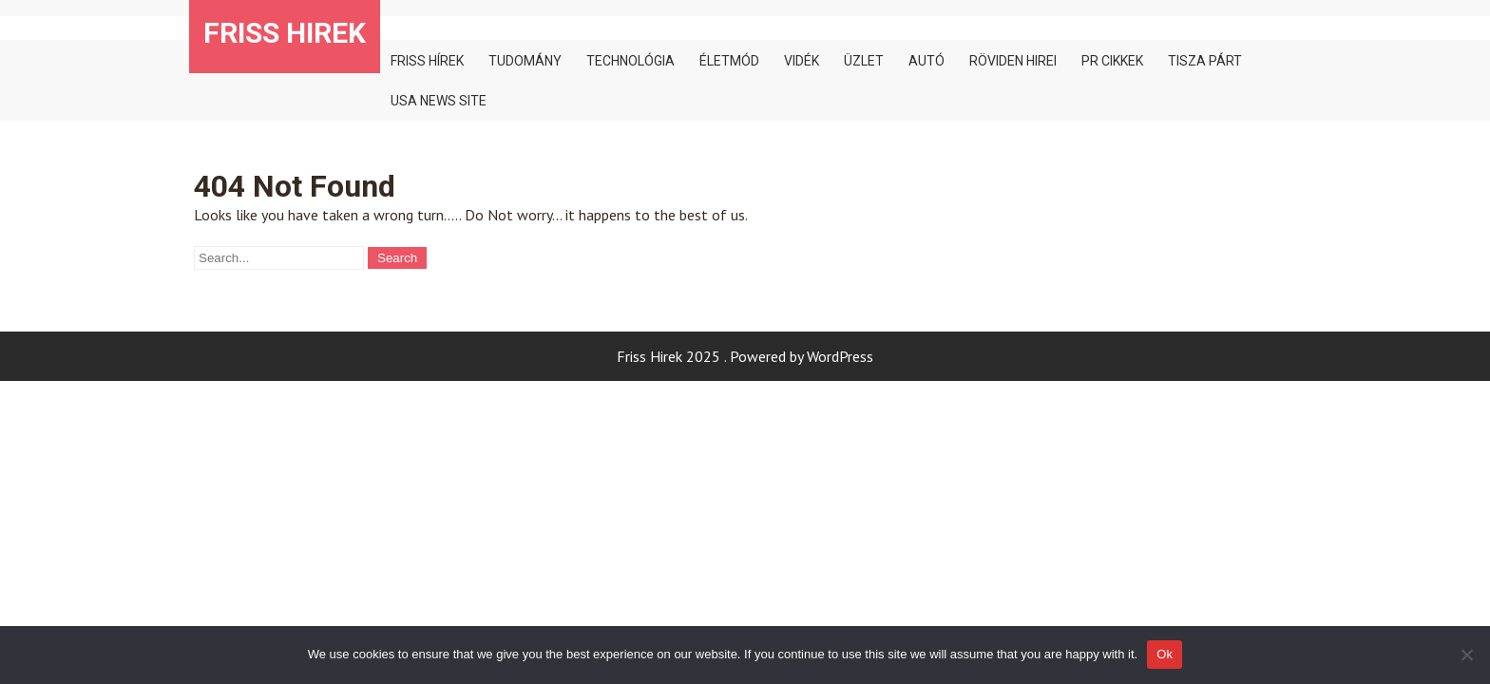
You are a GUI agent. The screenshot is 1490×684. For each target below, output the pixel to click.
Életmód (729, 60)
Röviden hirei (1013, 60)
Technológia (630, 60)
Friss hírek (427, 60)
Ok (1164, 654)
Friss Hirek (284, 32)
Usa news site (439, 100)
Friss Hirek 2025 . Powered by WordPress (745, 356)
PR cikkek (1112, 60)
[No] (1466, 654)
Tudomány (525, 60)
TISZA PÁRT (1205, 60)
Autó (926, 60)
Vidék (801, 60)
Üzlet (864, 60)
